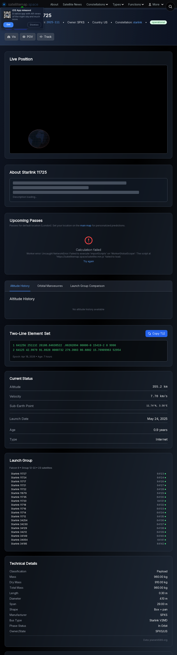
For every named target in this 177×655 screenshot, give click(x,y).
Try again (88, 261)
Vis (11, 36)
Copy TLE (156, 333)
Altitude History (20, 285)
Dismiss (34, 24)
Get (8, 24)
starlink (137, 22)
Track (46, 36)
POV (27, 36)
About (54, 4)
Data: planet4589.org (155, 639)
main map (85, 225)
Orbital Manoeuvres (50, 285)
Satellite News (72, 4)
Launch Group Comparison (87, 285)
